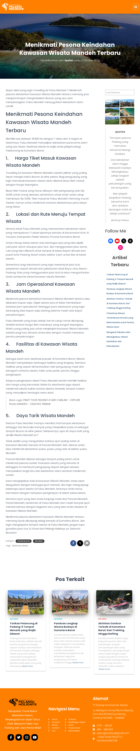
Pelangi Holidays (55, 528)
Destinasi (39, 541)
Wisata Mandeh (43, 173)
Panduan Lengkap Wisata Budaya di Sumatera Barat (66, 627)
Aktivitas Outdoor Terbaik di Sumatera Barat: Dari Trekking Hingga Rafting (119, 303)
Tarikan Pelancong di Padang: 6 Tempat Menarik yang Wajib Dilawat (120, 279)
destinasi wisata (20, 545)
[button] (136, 7)
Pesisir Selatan (24, 541)
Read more (27, 666)
